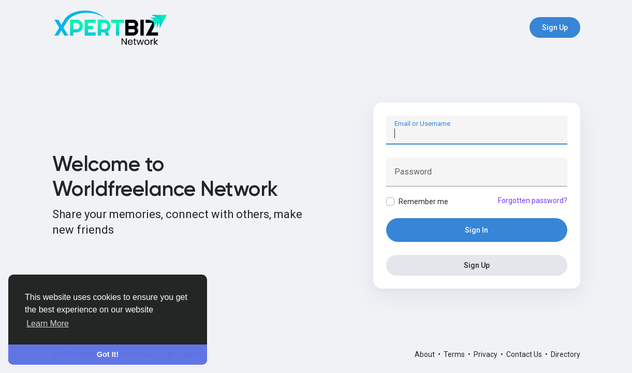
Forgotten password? (532, 200)
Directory (565, 354)
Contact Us (524, 354)
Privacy (486, 354)
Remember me (423, 201)
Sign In (476, 230)
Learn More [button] (47, 323)
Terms (455, 354)
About (425, 354)
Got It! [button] (108, 354)
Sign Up (555, 27)
